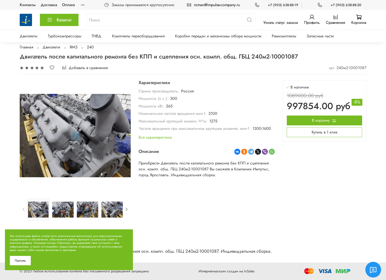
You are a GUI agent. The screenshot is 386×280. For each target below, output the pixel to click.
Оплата (68, 5)
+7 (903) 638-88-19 (283, 4)
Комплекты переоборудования (138, 36)
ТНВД (96, 36)
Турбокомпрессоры (64, 36)
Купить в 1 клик (325, 132)
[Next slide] (126, 209)
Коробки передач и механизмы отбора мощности (218, 36)
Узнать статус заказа (280, 22)
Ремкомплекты (284, 36)
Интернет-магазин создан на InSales (227, 271)
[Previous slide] (24, 209)
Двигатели (28, 36)
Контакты (28, 5)
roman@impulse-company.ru (217, 5)
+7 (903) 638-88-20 (346, 4)
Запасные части (320, 36)
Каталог (59, 20)
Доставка (49, 5)
